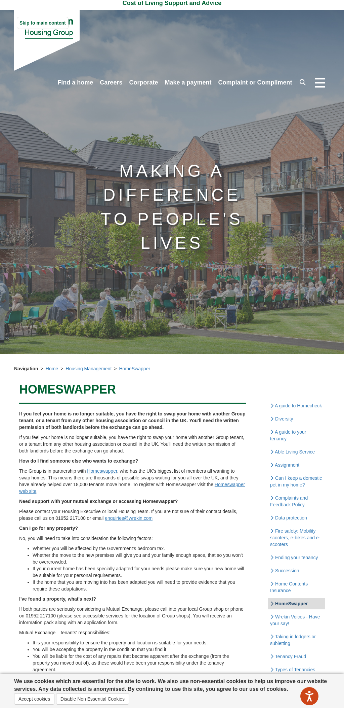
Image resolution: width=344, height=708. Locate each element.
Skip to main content (42, 23)
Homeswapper (102, 471)
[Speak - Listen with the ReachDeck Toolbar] (309, 696)
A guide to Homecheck (296, 405)
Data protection (288, 517)
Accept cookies (34, 699)
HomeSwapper (134, 368)
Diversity (281, 419)
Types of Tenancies (292, 669)
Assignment (284, 465)
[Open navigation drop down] (320, 83)
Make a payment (188, 82)
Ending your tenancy (294, 557)
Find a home (75, 82)
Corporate (143, 82)
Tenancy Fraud (288, 656)
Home (52, 368)
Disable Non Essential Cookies (92, 699)
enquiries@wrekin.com (129, 518)
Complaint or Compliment (255, 82)
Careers (111, 82)
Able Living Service (292, 451)
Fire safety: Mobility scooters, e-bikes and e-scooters (295, 537)
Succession (284, 570)
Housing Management (89, 368)
